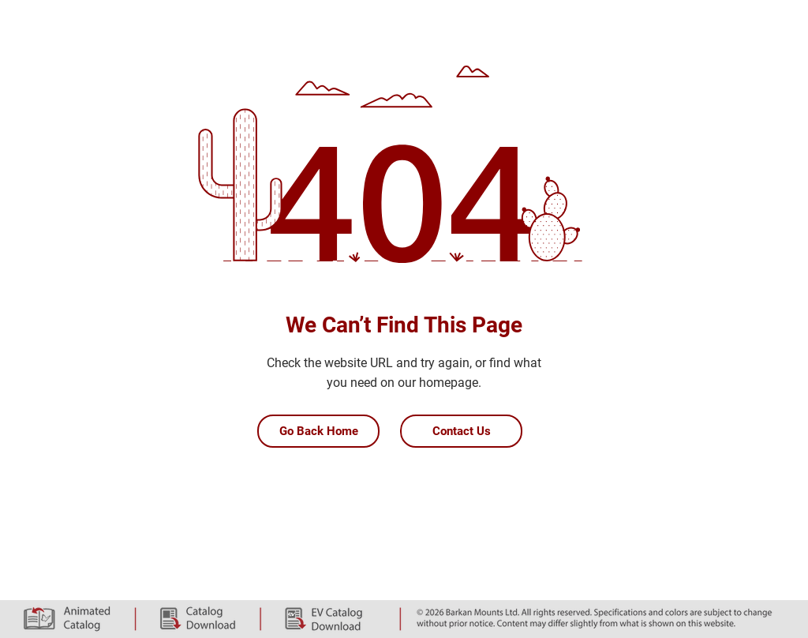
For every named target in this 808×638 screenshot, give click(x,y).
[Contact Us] (461, 431)
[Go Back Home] (318, 431)
